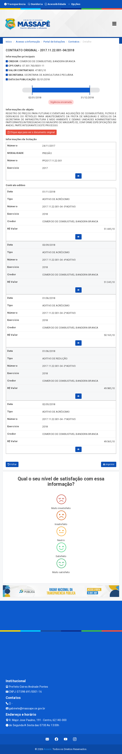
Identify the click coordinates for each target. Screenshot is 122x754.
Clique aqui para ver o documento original (31, 132)
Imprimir (108, 464)
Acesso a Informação (28, 41)
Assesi (47, 749)
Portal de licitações (54, 41)
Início (9, 41)
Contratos (73, 41)
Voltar (12, 464)
